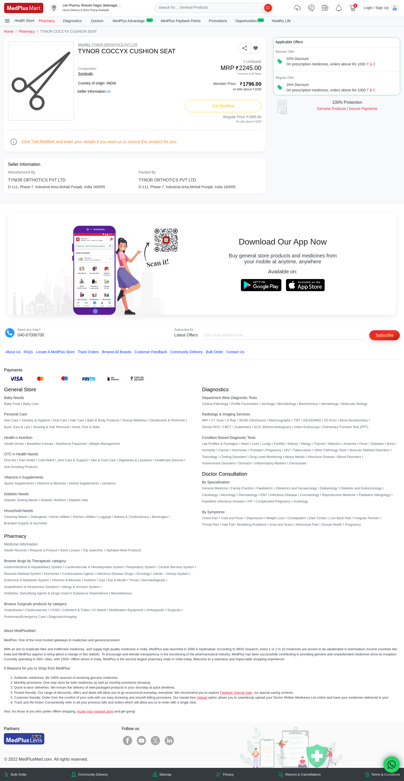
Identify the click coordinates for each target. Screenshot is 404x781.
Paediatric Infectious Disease (223, 502)
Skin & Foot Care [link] (103, 460)
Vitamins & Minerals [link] (51, 483)
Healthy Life (281, 21)
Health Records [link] (15, 550)
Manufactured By (21, 172)
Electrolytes (297, 463)
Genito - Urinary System (171, 574)
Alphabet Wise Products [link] (123, 550)
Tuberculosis (302, 450)
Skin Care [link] (11, 420)
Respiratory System (141, 567)
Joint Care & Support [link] (72, 460)
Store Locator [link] (70, 550)
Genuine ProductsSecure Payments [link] (347, 109)
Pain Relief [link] (27, 460)
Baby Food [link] (12, 404)
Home (8, 31)
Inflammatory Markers (271, 463)
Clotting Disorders (233, 457)
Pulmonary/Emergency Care (25, 617)
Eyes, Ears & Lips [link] (17, 427)
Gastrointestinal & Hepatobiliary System (33, 567)
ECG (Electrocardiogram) (272, 427)
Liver (255, 444)
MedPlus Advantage (132, 20)
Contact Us (235, 352)
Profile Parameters (244, 404)
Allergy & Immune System (81, 587)
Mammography (280, 420)
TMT (297, 420)
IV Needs (99, 610)
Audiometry (242, 427)
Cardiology (210, 495)
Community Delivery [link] (93, 774)
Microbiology (286, 404)
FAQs (28, 352)
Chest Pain (210, 518)
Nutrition (90, 580)
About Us (13, 352)
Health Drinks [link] (14, 444)
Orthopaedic (155, 610)
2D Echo (330, 420)
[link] (23, 7)
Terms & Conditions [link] (385, 774)
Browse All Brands (116, 352)
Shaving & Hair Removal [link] (51, 427)
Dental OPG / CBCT (217, 427)
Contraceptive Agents (78, 574)
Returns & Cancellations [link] (303, 774)
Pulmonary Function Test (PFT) (345, 427)
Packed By (147, 172)
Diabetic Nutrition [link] (53, 500)
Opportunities (249, 20)
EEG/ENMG (312, 420)
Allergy (306, 444)
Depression (255, 518)
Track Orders (88, 352)
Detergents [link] (39, 517)
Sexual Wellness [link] (134, 420)
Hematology (329, 404)
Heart (245, 444)
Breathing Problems (251, 525)
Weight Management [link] (104, 444)
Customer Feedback (150, 352)
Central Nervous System (176, 567)
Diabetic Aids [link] (78, 500)
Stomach (245, 463)
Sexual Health (332, 525)
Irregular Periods (366, 518)
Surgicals (85, 74)
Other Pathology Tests (330, 450)
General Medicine (215, 488)
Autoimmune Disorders (218, 463)
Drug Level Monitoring (266, 457)
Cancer (223, 450)
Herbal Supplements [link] (84, 483)
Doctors (97, 21)
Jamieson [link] (109, 483)
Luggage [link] (104, 517)
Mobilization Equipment (126, 610)
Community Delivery (186, 352)
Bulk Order (214, 352)
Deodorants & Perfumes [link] (167, 420)
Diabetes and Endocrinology (361, 488)
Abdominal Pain (307, 525)
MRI (205, 420)
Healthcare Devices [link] (169, 460)
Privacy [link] (228, 774)
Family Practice (242, 488)
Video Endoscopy (307, 427)
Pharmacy (47, 21)
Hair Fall (228, 525)
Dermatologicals (153, 580)
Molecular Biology (354, 404)
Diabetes (377, 444)
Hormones (51, 574)
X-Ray (231, 420)
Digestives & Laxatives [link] (135, 460)
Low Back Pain (340, 518)
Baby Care (30, 404)
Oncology (143, 574)
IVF (250, 502)
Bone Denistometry (354, 420)
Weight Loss (275, 518)
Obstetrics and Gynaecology (296, 488)
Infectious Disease (321, 457)
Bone (390, 444)
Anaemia (349, 444)
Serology (268, 404)
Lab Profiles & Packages (220, 444)
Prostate (256, 450)
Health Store (19, 21)
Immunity (208, 450)
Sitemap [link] (165, 774)
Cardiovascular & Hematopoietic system (94, 567)
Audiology (301, 502)
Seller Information (94, 91)
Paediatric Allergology (374, 495)
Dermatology (248, 495)
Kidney (293, 444)
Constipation (296, 518)
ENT (263, 495)
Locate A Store (55, 352)
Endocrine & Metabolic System (26, 580)
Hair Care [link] (77, 420)
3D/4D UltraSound (252, 420)
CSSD (55, 610)
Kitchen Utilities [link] (84, 517)
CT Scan (217, 420)
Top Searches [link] (93, 550)
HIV (287, 450)
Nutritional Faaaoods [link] (71, 444)
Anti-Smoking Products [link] (21, 467)
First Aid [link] (10, 460)
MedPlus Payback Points (181, 21)
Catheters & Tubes (76, 610)
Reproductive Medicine (339, 495)
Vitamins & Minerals (66, 580)
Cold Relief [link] (46, 460)
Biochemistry (308, 404)
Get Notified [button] (223, 106)
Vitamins (334, 444)
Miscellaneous (121, 593)
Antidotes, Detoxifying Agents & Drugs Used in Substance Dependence (56, 593)
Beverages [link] (160, 517)
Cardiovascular (36, 610)
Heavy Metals (295, 457)
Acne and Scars (280, 525)
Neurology (228, 495)
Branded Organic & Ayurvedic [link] (25, 523)
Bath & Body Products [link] (103, 420)
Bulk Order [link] (19, 774)
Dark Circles (318, 518)
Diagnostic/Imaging (62, 617)
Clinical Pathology (215, 404)
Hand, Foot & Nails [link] (86, 427)
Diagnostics (73, 21)
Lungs (266, 444)
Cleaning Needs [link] (16, 517)
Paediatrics (264, 488)
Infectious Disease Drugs (115, 574)
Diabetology (329, 488)
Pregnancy (273, 450)
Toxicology (209, 457)
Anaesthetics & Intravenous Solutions (31, 587)
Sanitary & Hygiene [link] (36, 420)
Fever (363, 444)
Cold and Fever (232, 518)
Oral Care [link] (60, 420)
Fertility (279, 444)
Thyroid (319, 444)
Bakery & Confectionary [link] (131, 517)
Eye (102, 580)
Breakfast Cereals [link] (40, 444)
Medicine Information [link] (21, 544)
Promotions (218, 21)
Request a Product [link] (43, 550)
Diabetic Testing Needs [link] (21, 500)
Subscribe (384, 335)
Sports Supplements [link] (19, 483)
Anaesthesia (13, 610)
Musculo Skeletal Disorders (370, 450)
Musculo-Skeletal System (22, 574)
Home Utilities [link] (60, 517)
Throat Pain (210, 525)
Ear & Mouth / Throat (123, 580)
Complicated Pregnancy (273, 502)
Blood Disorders (349, 457)
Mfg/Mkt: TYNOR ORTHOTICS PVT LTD (108, 45)
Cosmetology (309, 495)
